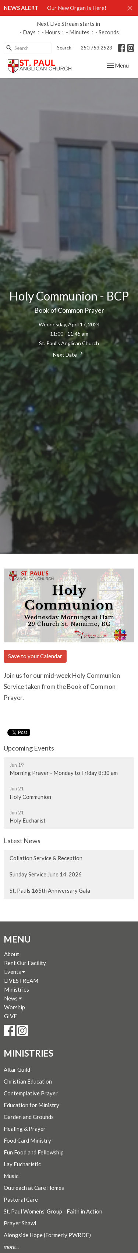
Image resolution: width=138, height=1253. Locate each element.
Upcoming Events (29, 748)
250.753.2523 (96, 48)
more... (11, 1246)
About (11, 954)
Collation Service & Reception (46, 858)
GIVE (10, 1016)
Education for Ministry (31, 1105)
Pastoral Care (21, 1199)
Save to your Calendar (35, 656)
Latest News (22, 841)
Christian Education (28, 1081)
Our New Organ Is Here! (76, 7)
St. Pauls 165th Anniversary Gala (50, 890)
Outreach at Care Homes (34, 1187)
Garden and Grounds (29, 1116)
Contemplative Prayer (31, 1093)
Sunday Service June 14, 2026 (46, 874)
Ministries (16, 989)
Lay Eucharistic (22, 1164)
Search (64, 48)
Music (11, 1176)
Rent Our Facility (25, 963)
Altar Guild (17, 1069)
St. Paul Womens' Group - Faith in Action (53, 1211)
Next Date (69, 354)
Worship (14, 1007)
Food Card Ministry (27, 1140)
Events (14, 971)
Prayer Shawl (20, 1223)
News (13, 998)
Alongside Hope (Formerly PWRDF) (47, 1235)
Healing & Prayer (25, 1128)
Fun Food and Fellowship (34, 1152)
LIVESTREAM (21, 980)
